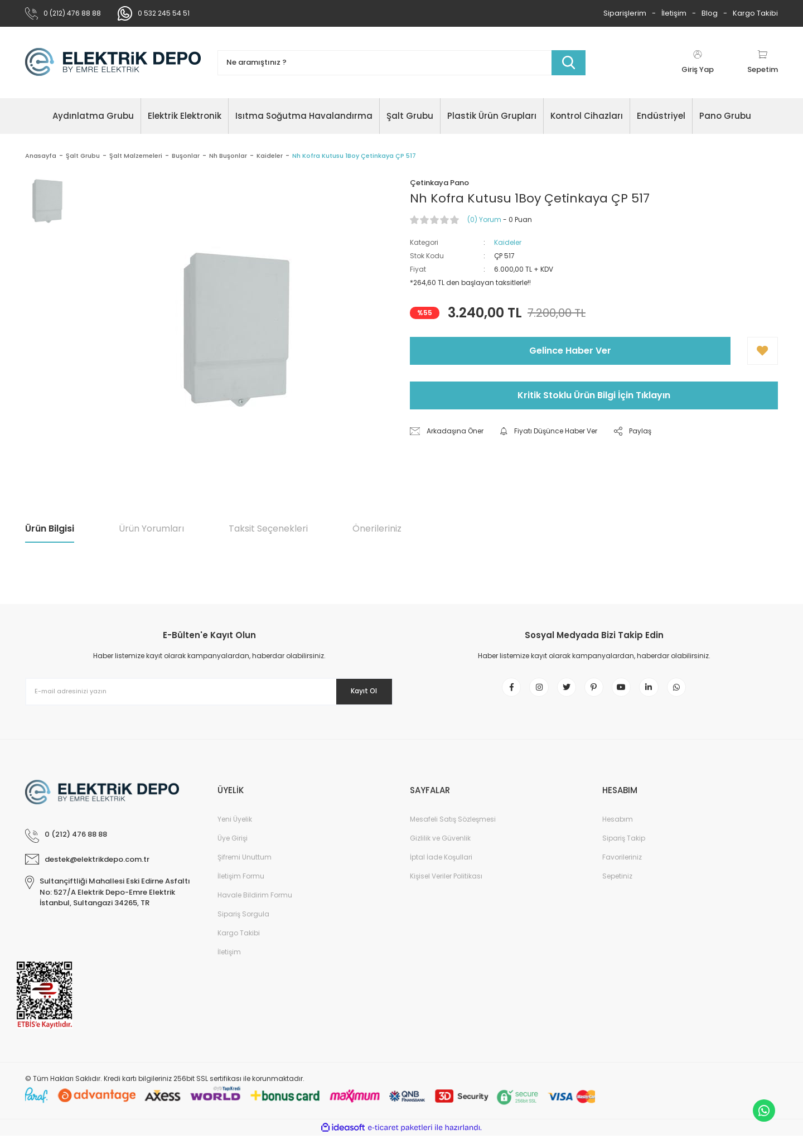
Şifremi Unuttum (244, 865)
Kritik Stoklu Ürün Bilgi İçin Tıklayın (593, 395)
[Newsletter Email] (209, 692)
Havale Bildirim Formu (254, 903)
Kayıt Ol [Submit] (356, 691)
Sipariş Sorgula (243, 922)
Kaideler (507, 242)
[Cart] (762, 62)
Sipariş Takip (623, 846)
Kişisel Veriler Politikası (446, 884)
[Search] (401, 62)
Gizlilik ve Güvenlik (440, 846)
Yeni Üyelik (234, 827)
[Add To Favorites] (762, 351)
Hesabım (617, 827)
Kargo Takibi (755, 13)
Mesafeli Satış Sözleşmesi (453, 827)
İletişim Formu (240, 884)
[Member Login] (697, 62)
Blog (710, 13)
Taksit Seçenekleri (268, 528)
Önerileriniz (377, 528)
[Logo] (113, 62)
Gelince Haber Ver (570, 350)
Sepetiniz (617, 884)
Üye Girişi (232, 846)
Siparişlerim (624, 13)
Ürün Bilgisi (49, 528)
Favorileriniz (622, 865)
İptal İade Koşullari (441, 865)
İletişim (673, 13)
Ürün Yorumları (151, 528)
